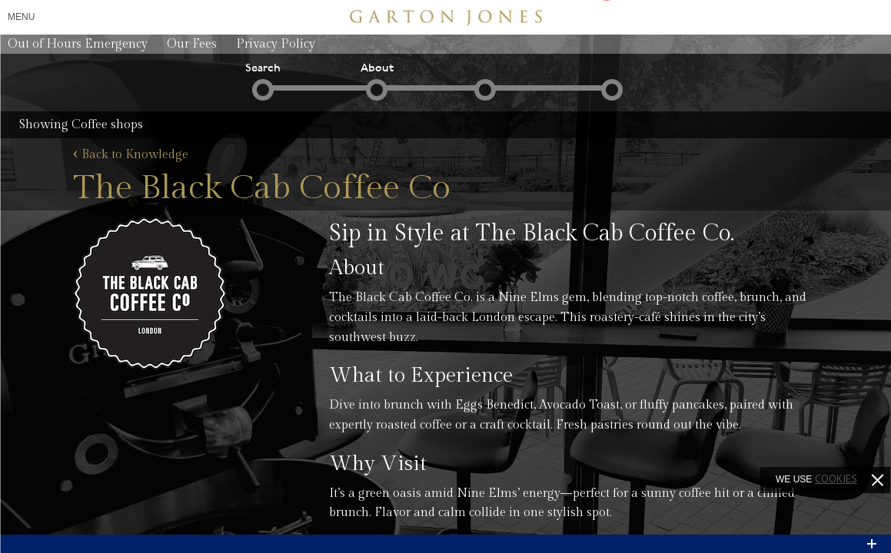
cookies (836, 478)
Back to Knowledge (130, 155)
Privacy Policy (275, 44)
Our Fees (192, 44)
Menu (21, 17)
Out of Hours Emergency (78, 44)
